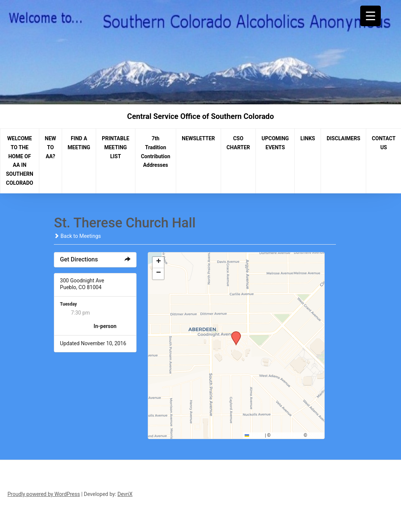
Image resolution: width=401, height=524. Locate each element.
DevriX (124, 494)
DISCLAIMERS (343, 138)
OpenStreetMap (287, 435)
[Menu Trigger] (370, 16)
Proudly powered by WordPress (43, 494)
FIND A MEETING (79, 142)
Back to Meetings (77, 236)
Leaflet (254, 435)
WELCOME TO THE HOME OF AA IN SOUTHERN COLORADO (19, 160)
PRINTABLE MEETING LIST (115, 147)
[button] (233, 333)
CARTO (315, 435)
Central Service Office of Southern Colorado (200, 116)
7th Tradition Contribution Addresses (155, 151)
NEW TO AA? (50, 147)
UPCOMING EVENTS (275, 142)
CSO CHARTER (238, 142)
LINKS (307, 138)
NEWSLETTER (198, 138)
